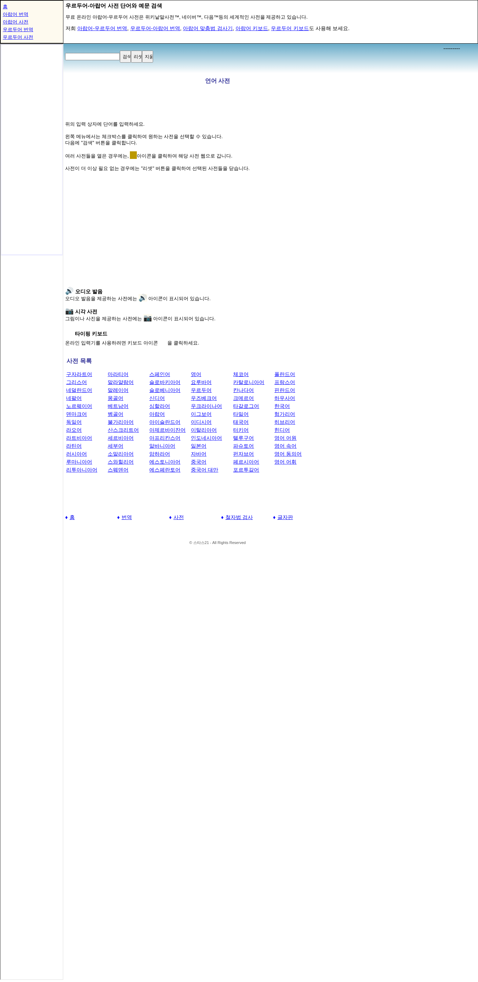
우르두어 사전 (18, 37)
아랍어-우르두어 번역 (102, 28)
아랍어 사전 (15, 22)
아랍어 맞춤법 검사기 (207, 28)
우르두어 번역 (18, 29)
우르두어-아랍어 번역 (155, 28)
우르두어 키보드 (290, 28)
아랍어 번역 (15, 14)
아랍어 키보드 (252, 28)
